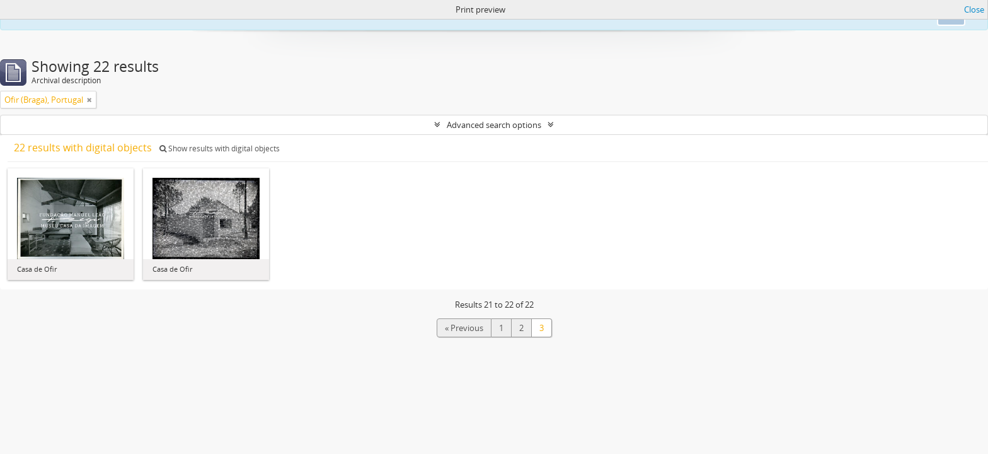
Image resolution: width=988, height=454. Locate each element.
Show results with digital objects (219, 148)
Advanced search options (494, 125)
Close (974, 9)
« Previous (464, 328)
